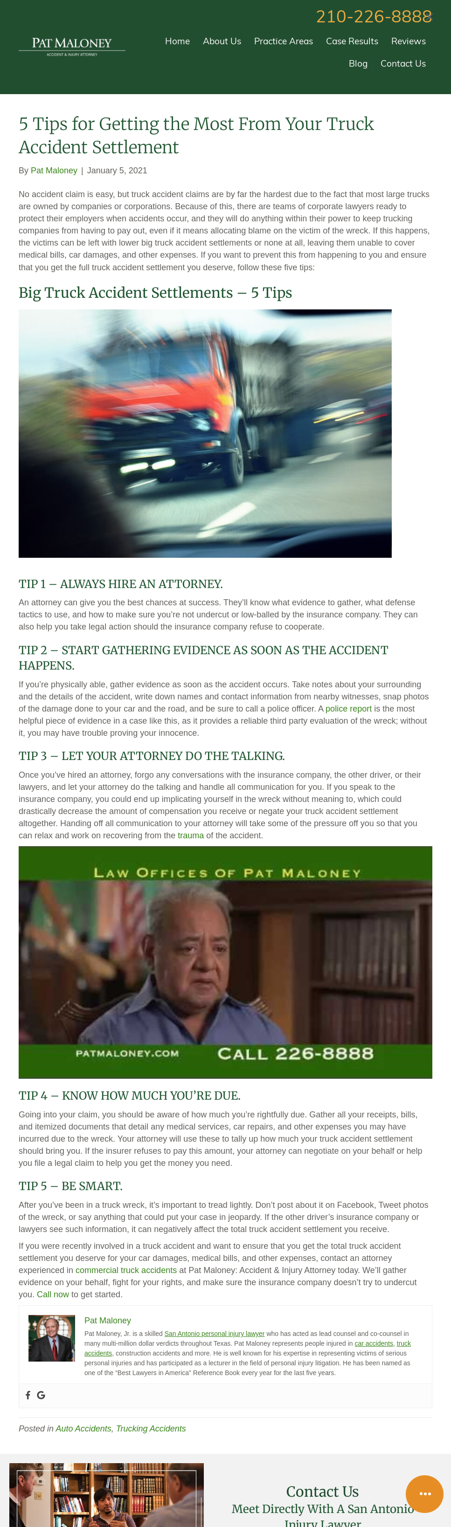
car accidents (373, 1343)
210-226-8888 (374, 18)
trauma (191, 835)
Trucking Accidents (151, 1428)
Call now (53, 1294)
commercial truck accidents (126, 1270)
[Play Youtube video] (225, 962)
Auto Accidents (83, 1428)
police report (349, 708)
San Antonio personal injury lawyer (215, 1333)
